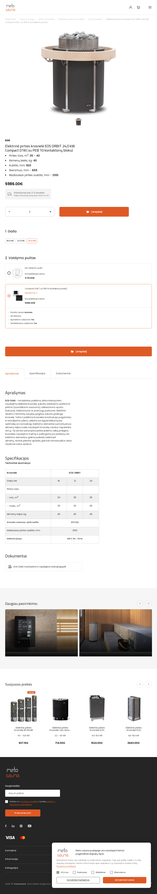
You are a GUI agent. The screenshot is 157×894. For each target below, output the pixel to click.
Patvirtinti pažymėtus (78, 880)
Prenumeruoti (23, 812)
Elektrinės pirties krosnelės (71, 19)
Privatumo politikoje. (66, 866)
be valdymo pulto (33, 268)
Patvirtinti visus (124, 880)
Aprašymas (30, 293)
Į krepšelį (96, 212)
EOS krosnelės (95, 19)
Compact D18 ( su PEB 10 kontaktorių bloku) (46, 288)
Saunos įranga (27, 19)
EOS (7, 140)
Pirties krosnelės (46, 19)
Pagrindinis (10, 19)
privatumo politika (29, 801)
